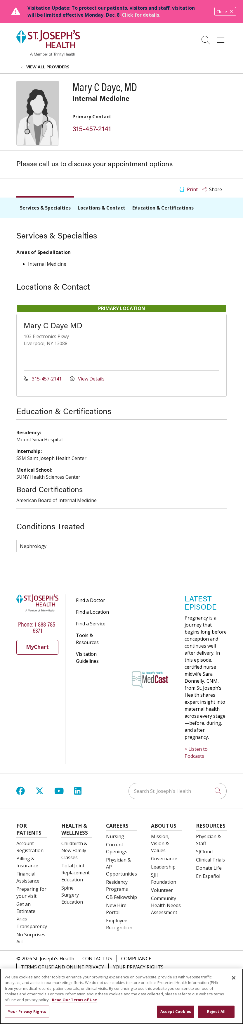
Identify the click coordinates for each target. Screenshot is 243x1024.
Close (225, 11)
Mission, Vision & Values (160, 843)
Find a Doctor (90, 600)
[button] (222, 38)
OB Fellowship (121, 897)
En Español (208, 876)
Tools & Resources (87, 639)
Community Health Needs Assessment (166, 905)
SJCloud (204, 851)
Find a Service (90, 623)
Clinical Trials (210, 860)
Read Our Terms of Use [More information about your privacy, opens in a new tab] (74, 1002)
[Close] (233, 980)
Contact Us (97, 958)
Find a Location (92, 612)
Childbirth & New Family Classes (74, 850)
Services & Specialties (45, 208)
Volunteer (162, 890)
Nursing (115, 836)
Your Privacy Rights (138, 967)
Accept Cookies (175, 1014)
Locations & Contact (101, 208)
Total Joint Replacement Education (75, 872)
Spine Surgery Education (72, 895)
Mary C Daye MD (53, 325)
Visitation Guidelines (87, 657)
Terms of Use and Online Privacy (62, 967)
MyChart (37, 646)
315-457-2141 (91, 128)
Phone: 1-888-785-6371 (37, 626)
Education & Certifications (163, 208)
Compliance (136, 958)
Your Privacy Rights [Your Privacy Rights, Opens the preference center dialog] (27, 1014)
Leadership (163, 867)
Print (189, 189)
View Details (87, 379)
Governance (164, 858)
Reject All (216, 1014)
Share (212, 189)
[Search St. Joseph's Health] (178, 791)
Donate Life (209, 868)
